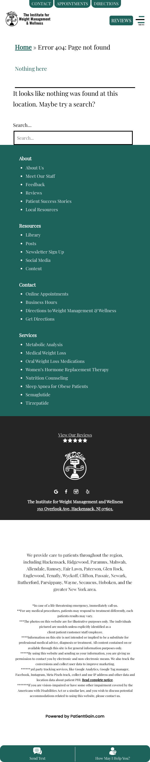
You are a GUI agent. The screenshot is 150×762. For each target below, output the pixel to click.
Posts (31, 243)
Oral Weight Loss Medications (55, 361)
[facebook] (66, 490)
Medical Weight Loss (46, 353)
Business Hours (41, 302)
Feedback (35, 184)
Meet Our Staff (40, 176)
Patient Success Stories (49, 201)
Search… (22, 125)
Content (34, 268)
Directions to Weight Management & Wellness (71, 310)
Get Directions (40, 319)
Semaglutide (38, 394)
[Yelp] (87, 490)
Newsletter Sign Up (45, 252)
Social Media (38, 260)
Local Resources (42, 209)
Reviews (34, 193)
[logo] (38, 16)
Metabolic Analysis (44, 344)
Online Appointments (47, 294)
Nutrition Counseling (47, 378)
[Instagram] (76, 490)
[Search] (73, 138)
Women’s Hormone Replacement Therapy (67, 369)
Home (23, 47)
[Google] (56, 490)
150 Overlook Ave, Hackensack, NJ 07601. (75, 508)
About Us (35, 167)
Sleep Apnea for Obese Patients (57, 386)
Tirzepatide (37, 403)
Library (33, 235)
